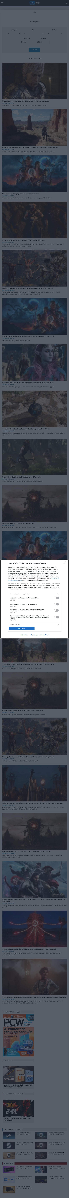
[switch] (56, 598)
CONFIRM (21, 628)
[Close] (65, 563)
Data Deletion (24, 635)
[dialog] (34, 599)
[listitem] (34, 594)
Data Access (34, 635)
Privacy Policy (44, 635)
